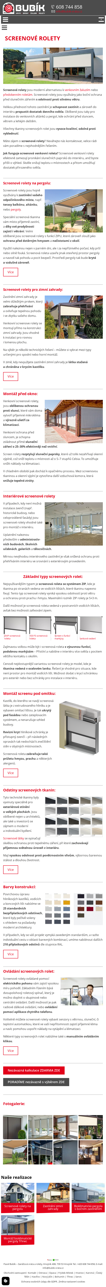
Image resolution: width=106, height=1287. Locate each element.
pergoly (16, 209)
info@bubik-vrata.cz (69, 11)
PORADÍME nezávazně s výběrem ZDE (36, 1082)
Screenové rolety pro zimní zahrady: (33, 289)
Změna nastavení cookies (72, 1281)
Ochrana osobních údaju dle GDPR (39, 1281)
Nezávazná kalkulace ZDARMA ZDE (34, 1070)
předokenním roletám (17, 95)
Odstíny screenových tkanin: (29, 790)
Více (11, 272)
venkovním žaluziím (77, 90)
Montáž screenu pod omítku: (29, 693)
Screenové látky (13, 838)
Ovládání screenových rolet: (28, 971)
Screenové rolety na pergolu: (27, 183)
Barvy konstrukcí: (19, 886)
